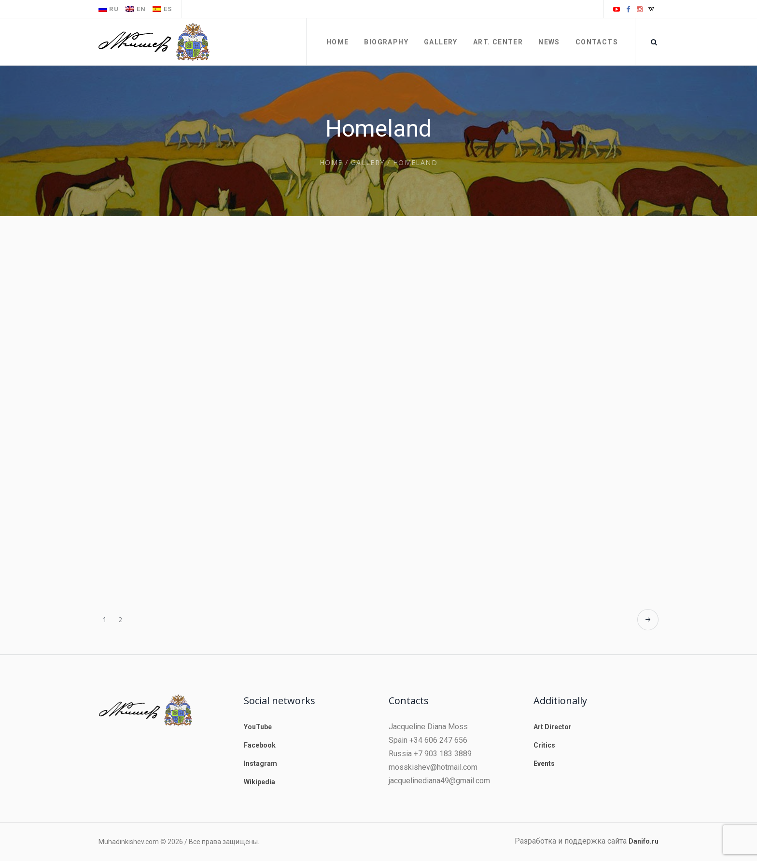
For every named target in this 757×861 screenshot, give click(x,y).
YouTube (258, 727)
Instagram (260, 763)
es (162, 9)
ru (108, 9)
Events (544, 763)
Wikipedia (259, 782)
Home (331, 162)
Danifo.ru (644, 841)
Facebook (260, 745)
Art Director (552, 727)
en (136, 9)
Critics (544, 745)
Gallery (368, 162)
